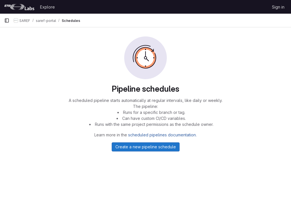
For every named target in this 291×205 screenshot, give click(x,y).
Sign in (278, 7)
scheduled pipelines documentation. (162, 134)
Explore (47, 7)
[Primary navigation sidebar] (6, 20)
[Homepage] (19, 6)
